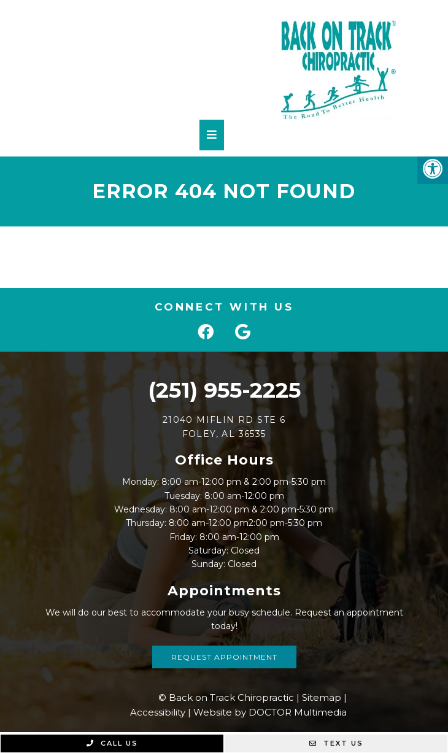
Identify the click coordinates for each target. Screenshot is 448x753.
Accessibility (157, 712)
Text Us (336, 743)
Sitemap (321, 697)
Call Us (112, 743)
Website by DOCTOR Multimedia (270, 712)
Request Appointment (224, 657)
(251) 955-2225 (224, 390)
